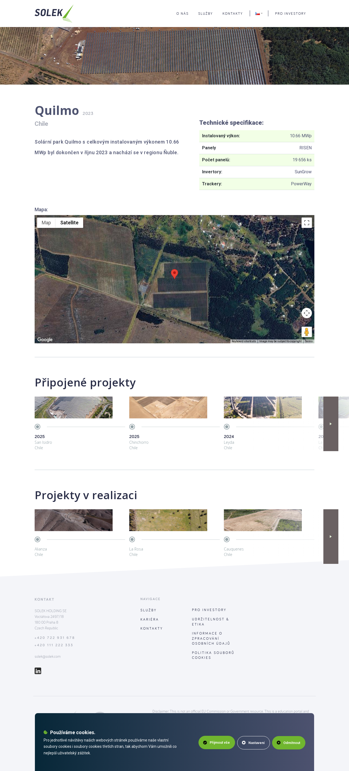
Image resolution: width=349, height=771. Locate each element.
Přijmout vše (214, 742)
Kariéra (149, 619)
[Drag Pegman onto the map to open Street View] (307, 332)
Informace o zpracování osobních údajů (211, 638)
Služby (148, 610)
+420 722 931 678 (55, 638)
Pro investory (290, 14)
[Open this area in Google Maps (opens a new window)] (45, 339)
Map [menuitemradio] (46, 222)
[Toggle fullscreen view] (307, 223)
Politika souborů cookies (213, 655)
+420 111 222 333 (54, 645)
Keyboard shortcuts (244, 341)
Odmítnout (288, 742)
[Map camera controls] (307, 313)
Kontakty (151, 628)
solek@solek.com (48, 656)
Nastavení (252, 742)
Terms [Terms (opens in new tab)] (309, 341)
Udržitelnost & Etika (210, 621)
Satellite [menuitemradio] (69, 222)
